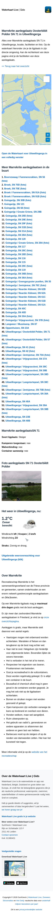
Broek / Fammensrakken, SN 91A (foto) (25, 192)
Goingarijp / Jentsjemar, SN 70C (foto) (26, 285)
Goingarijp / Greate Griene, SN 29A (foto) (27, 243)
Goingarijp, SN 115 (16, 262)
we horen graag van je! (12, 810)
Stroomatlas (8, 901)
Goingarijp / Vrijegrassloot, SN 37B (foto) (27, 320)
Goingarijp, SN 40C (16, 308)
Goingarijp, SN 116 (16, 258)
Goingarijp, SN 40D (16, 312)
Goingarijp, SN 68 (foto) (17, 208)
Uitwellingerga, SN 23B (18, 417)
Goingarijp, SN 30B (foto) (17, 200)
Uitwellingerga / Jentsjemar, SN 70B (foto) (28, 390)
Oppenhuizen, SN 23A (17, 328)
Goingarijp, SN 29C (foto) (19, 266)
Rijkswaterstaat (45, 144)
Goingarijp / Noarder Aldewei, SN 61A (26, 305)
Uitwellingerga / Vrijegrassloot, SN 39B (26, 370)
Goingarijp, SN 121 (14, 204)
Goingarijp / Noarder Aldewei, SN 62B (26, 289)
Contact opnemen (10, 835)
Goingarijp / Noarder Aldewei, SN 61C (26, 297)
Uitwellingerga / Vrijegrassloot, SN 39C (26, 366)
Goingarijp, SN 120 (16, 239)
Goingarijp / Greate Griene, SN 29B (23, 212)
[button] (46, 79)
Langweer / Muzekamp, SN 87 (21, 324)
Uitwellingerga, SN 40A (18, 401)
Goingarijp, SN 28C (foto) (19, 250)
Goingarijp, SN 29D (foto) (19, 216)
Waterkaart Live (35, 897)
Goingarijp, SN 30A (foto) (19, 316)
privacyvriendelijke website (30, 909)
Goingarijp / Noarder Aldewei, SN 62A (26, 293)
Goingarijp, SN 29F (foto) (19, 223)
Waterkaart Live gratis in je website (18, 816)
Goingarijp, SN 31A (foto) (19, 231)
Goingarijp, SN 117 (16, 246)
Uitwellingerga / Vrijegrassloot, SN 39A (26, 405)
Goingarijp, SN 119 (16, 270)
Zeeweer (46, 897)
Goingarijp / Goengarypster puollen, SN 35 (28, 281)
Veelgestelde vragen (11, 851)
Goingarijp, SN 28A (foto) (19, 235)
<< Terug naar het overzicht (15, 66)
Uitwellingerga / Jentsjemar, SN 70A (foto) (28, 355)
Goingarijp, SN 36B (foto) (19, 274)
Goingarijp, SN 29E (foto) (19, 219)
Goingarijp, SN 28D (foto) (19, 254)
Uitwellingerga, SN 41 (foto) (20, 347)
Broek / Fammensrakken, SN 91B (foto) (25, 196)
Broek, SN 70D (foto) (15, 185)
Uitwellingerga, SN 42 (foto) (20, 351)
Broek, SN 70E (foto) (15, 188)
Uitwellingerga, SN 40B (18, 421)
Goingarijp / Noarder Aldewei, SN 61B (26, 301)
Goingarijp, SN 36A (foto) (19, 277)
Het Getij (20, 901)
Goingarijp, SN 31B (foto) (19, 227)
